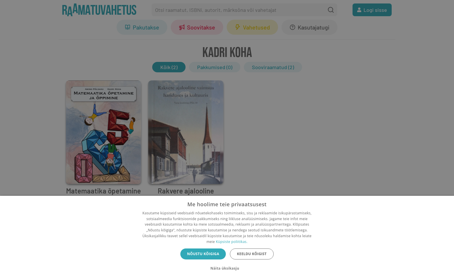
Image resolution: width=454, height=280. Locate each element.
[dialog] (227, 238)
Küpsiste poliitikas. (231, 241)
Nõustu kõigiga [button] (203, 253)
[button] (227, 268)
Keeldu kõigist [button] (252, 253)
